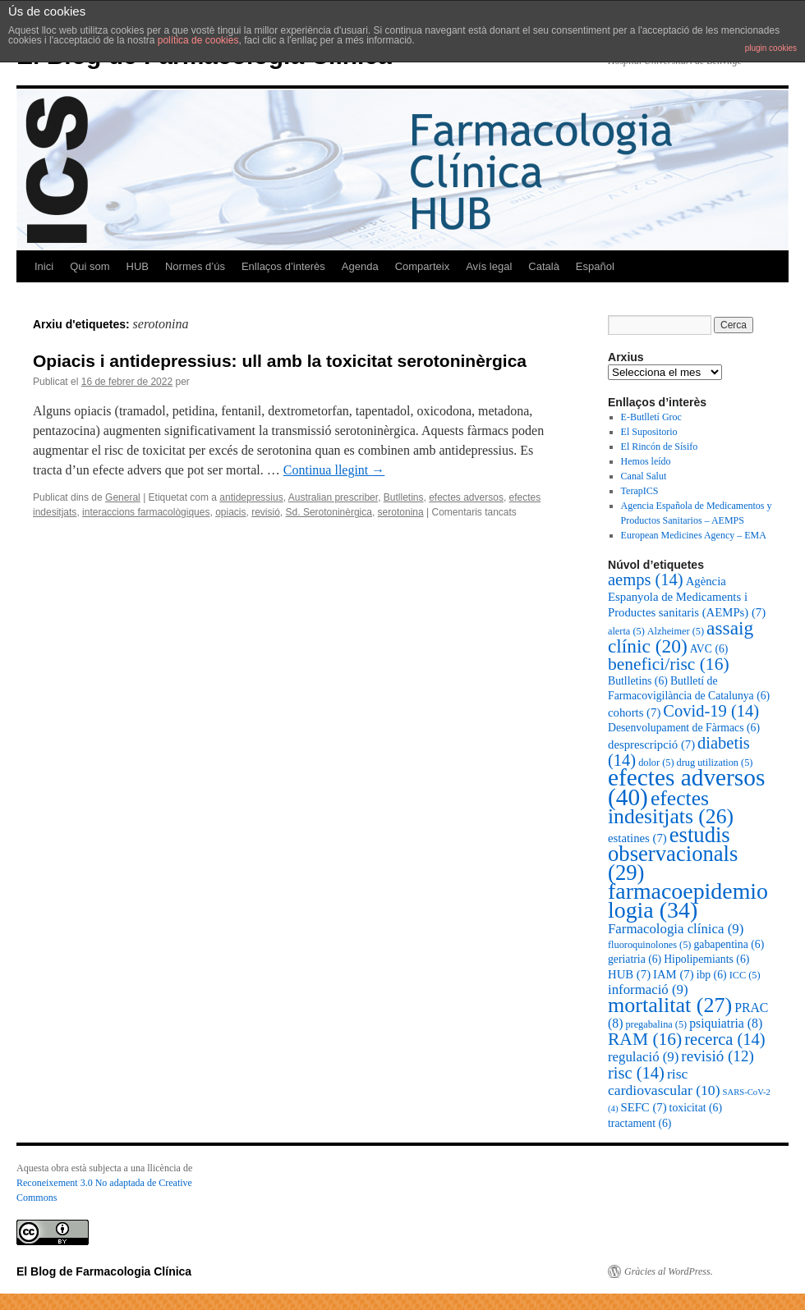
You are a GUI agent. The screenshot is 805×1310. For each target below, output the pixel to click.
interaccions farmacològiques (145, 512)
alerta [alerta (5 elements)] (626, 631)
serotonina (401, 512)
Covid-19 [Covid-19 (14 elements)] (711, 711)
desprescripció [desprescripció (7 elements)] (651, 744)
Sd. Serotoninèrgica (329, 512)
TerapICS (640, 491)
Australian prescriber (333, 497)
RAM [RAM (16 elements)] (645, 1039)
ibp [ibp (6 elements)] (712, 975)
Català (543, 266)
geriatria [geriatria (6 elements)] (634, 959)
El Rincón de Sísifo (659, 446)
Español (595, 266)
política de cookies (198, 40)
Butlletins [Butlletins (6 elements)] (638, 681)
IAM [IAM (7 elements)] (673, 974)
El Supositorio (649, 431)
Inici (43, 266)
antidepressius (251, 497)
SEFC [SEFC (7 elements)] (643, 1107)
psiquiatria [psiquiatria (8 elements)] (725, 1023)
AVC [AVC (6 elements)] (709, 649)
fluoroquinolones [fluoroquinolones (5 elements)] (649, 944)
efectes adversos (466, 497)
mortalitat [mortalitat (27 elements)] (670, 1005)
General (122, 497)
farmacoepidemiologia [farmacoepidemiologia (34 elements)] (688, 900)
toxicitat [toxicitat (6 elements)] (695, 1108)
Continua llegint (334, 470)
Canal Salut (644, 476)
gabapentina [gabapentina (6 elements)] (728, 944)
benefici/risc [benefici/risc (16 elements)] (668, 664)
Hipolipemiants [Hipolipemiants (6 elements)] (706, 959)
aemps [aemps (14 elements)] (645, 579)
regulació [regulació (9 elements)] (643, 1057)
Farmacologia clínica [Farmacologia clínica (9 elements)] (675, 929)
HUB (137, 266)
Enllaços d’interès (283, 266)
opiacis (230, 512)
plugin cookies (771, 48)
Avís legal (489, 266)
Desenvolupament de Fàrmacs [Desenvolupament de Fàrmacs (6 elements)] (684, 727)
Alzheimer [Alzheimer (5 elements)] (675, 631)
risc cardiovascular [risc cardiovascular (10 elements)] (664, 1081)
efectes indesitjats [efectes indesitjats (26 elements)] (671, 807)
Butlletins (404, 497)
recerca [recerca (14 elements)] (724, 1039)
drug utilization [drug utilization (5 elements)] (715, 762)
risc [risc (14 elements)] (636, 1073)
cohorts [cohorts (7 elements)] (634, 712)
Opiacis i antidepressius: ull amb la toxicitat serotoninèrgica (280, 360)
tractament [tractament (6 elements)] (639, 1123)
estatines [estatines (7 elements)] (637, 838)
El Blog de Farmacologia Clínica (103, 1271)
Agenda (360, 266)
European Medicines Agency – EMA (693, 535)
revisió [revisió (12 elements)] (717, 1056)
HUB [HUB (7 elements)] (629, 974)
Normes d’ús (195, 266)
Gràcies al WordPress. (668, 1271)
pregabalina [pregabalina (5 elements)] (656, 1024)
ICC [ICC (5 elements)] (745, 975)
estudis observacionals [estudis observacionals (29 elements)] (673, 853)
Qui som (89, 266)
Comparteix (422, 266)
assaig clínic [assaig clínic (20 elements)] (680, 637)
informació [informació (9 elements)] (648, 989)
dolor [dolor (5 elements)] (656, 762)
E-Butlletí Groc (651, 417)
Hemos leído (646, 461)
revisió (265, 512)
